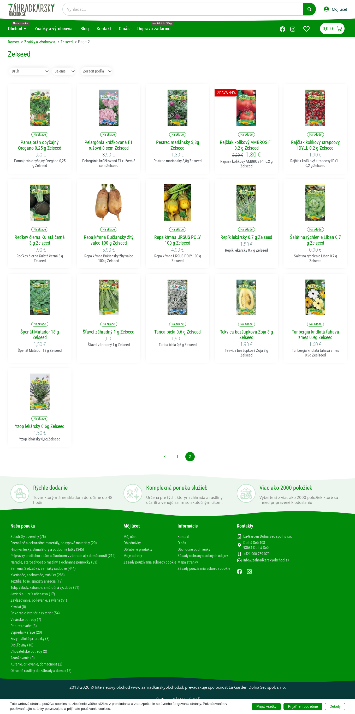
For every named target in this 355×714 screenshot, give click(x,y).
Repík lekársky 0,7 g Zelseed (246, 237)
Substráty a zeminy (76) (30, 536)
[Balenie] (66, 71)
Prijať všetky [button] (266, 706)
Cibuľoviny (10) (23, 648)
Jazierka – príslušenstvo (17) (35, 598)
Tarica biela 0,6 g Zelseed (177, 332)
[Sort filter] (101, 71)
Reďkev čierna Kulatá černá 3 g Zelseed (40, 240)
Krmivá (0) (19, 611)
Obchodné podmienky (196, 549)
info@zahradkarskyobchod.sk (266, 560)
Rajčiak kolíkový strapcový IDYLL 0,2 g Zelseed (315, 145)
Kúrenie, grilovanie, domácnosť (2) (39, 667)
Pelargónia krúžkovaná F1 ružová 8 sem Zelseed (109, 145)
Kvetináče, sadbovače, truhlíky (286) (40, 579)
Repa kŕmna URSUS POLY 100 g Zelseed (177, 240)
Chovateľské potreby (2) (30, 655)
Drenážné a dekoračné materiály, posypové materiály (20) (58, 542)
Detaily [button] (335, 706)
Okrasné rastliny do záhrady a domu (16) (44, 673)
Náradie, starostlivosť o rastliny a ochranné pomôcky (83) (58, 566)
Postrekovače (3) (24, 629)
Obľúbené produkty (139, 549)
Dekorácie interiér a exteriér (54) (38, 617)
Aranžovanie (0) (23, 661)
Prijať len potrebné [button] (303, 706)
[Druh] (30, 71)
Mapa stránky (189, 566)
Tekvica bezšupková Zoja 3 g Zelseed (246, 334)
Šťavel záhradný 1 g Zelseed (108, 332)
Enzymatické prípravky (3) (32, 642)
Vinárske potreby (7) (27, 623)
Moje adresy (133, 555)
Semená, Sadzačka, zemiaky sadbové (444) (46, 573)
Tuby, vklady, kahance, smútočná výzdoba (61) (48, 592)
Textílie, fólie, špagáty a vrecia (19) (39, 585)
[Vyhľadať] (309, 9)
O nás (182, 542)
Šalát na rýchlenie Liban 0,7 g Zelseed (315, 240)
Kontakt (184, 536)
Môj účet (130, 536)
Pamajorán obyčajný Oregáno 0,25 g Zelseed (39, 145)
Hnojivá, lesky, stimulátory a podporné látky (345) (51, 549)
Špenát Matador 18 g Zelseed (39, 334)
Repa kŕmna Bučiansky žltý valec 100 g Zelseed (109, 240)
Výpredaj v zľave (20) (28, 636)
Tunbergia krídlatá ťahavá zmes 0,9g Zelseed (315, 334)
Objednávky (133, 542)
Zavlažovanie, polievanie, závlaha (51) (42, 604)
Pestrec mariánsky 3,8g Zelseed (177, 145)
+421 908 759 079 (256, 554)
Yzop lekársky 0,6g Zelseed (39, 426)
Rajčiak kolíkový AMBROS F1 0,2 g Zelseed (246, 145)
